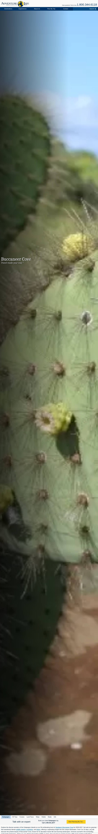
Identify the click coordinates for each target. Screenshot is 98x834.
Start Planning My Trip (75, 821)
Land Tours (30, 817)
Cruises (22, 817)
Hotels (44, 817)
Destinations (8, 9)
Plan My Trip (51, 9)
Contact (65, 9)
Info (55, 817)
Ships (37, 817)
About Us (37, 9)
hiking (38, 829)
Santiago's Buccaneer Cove (64, 827)
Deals (50, 817)
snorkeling (29, 829)
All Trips (14, 817)
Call (48, 823)
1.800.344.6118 (87, 4)
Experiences (23, 9)
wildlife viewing (21, 829)
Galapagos (6, 817)
